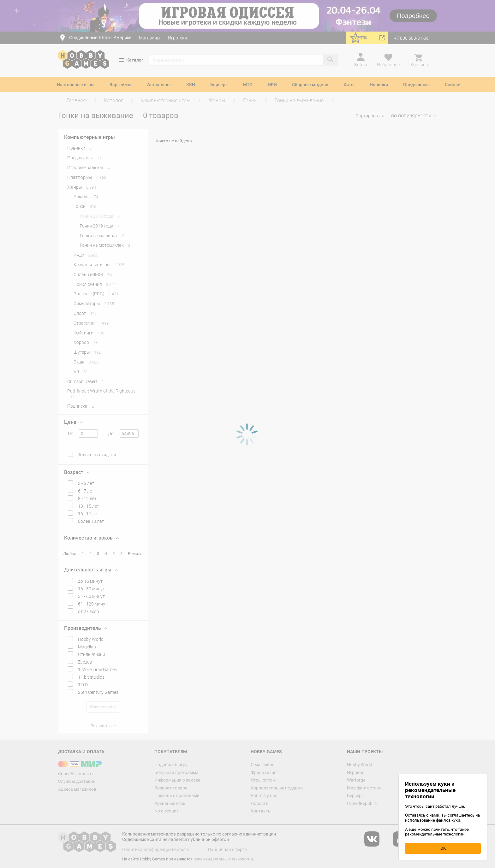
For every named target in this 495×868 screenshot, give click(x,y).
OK (443, 848)
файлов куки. (448, 820)
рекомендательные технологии (435, 834)
